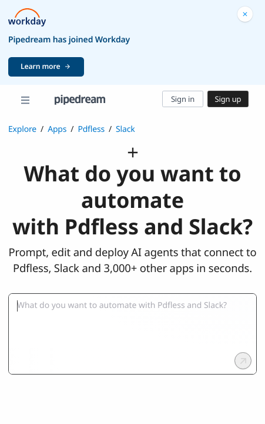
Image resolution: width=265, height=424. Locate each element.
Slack (125, 129)
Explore (22, 129)
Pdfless (91, 129)
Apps (57, 129)
